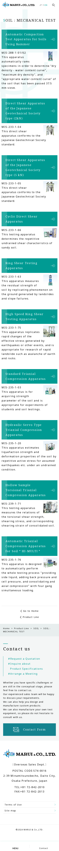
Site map (10, 810)
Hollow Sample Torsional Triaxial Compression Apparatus (26, 490)
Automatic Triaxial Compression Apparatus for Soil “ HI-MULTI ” (26, 546)
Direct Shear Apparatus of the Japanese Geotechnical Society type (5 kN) (25, 167)
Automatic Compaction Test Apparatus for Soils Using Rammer (26, 39)
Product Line (31, 617)
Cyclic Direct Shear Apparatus (21, 219)
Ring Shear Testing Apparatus (21, 265)
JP (40, 5)
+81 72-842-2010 (32, 787)
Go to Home (31, 610)
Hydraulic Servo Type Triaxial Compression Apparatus (24, 430)
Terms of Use (13, 804)
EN (46, 5)
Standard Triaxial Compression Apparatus (26, 376)
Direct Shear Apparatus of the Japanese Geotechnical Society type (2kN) (25, 110)
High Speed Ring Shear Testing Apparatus (25, 316)
